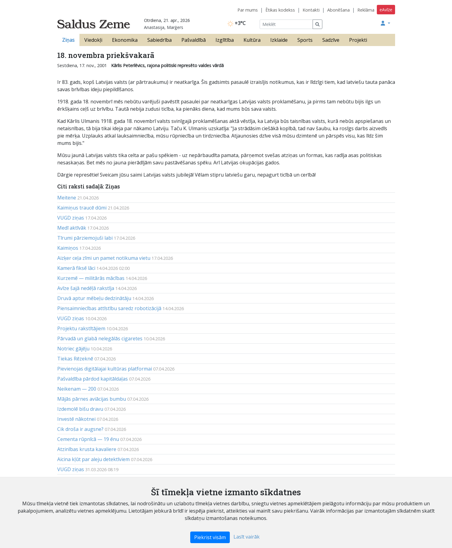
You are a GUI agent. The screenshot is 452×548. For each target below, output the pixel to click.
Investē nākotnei (76, 419)
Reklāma (365, 10)
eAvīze (386, 10)
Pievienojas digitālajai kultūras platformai (104, 368)
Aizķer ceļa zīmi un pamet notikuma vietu (103, 258)
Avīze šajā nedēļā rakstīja (85, 288)
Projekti (358, 40)
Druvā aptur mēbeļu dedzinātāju (94, 298)
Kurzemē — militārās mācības (90, 278)
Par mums (247, 10)
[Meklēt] (286, 24)
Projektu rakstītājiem (81, 328)
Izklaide (279, 40)
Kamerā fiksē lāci (76, 268)
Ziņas (68, 40)
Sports (305, 40)
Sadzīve (330, 40)
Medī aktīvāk (71, 227)
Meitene (66, 197)
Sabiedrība (159, 40)
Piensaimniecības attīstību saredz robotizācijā (109, 308)
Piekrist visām (210, 537)
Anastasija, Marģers (163, 27)
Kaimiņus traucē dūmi (82, 207)
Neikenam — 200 (76, 388)
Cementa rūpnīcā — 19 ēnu (88, 439)
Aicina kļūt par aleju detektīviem (93, 459)
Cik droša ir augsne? (80, 429)
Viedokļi (93, 40)
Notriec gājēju (73, 348)
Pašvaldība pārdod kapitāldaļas (92, 378)
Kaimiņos (67, 248)
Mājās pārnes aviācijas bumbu (91, 399)
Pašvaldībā (193, 40)
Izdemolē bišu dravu (80, 409)
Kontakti (311, 10)
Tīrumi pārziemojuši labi (85, 238)
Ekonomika (125, 40)
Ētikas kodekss (280, 10)
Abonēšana (338, 10)
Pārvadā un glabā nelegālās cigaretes (99, 338)
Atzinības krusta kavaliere (86, 449)
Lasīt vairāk (246, 536)
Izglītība (224, 40)
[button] (385, 23)
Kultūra (252, 40)
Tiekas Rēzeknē (75, 358)
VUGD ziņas (70, 217)
